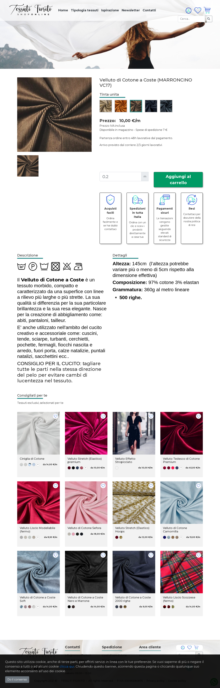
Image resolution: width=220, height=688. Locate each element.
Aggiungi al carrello (178, 179)
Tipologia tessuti (84, 10)
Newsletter (131, 10)
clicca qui (67, 666)
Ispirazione (110, 10)
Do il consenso (17, 679)
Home (63, 10)
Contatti (149, 10)
